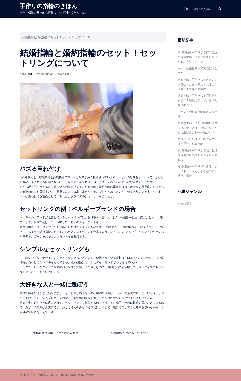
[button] (220, 8)
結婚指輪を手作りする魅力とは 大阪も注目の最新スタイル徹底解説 (197, 155)
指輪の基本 (63, 74)
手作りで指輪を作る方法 (197, 8)
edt (30, 74)
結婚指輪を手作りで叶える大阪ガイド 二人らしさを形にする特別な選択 (197, 171)
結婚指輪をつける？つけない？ (131, 333)
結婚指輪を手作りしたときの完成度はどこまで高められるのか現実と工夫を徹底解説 (197, 84)
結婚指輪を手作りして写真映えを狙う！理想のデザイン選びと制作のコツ (197, 100)
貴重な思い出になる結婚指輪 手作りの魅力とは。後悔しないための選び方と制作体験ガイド (198, 127)
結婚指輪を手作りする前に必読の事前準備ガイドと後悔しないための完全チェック (197, 57)
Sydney (89, 375)
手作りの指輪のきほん (48, 6)
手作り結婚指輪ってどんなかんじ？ (55, 333)
